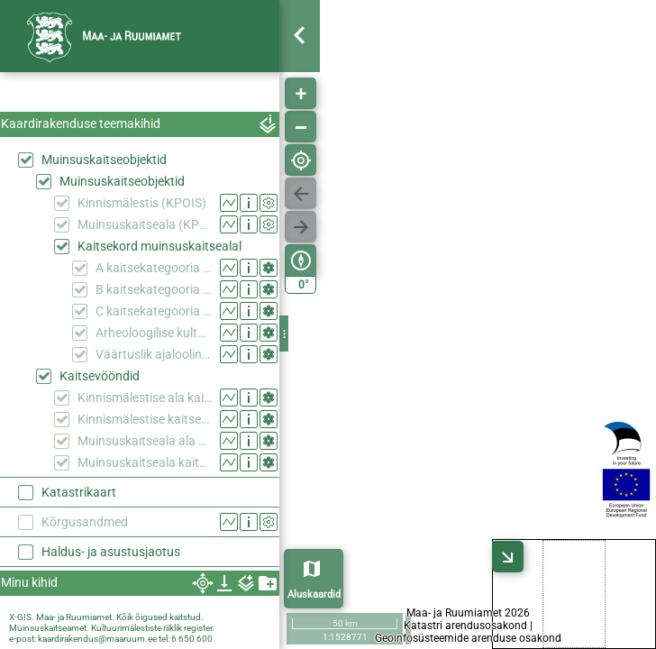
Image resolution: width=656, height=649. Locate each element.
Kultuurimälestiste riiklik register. (152, 628)
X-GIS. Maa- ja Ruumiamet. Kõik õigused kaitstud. (106, 617)
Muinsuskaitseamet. (49, 628)
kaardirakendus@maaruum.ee (97, 639)
